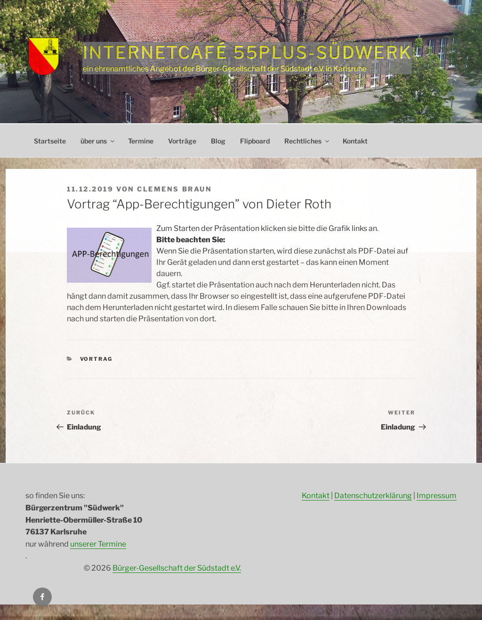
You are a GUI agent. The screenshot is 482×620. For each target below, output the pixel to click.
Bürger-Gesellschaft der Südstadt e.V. (176, 568)
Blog (218, 141)
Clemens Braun (174, 189)
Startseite (50, 141)
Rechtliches (307, 141)
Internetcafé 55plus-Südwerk (247, 52)
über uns (98, 141)
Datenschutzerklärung (373, 495)
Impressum (437, 495)
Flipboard (255, 141)
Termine (140, 141)
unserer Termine (98, 544)
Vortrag (96, 359)
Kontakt (355, 141)
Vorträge (182, 141)
